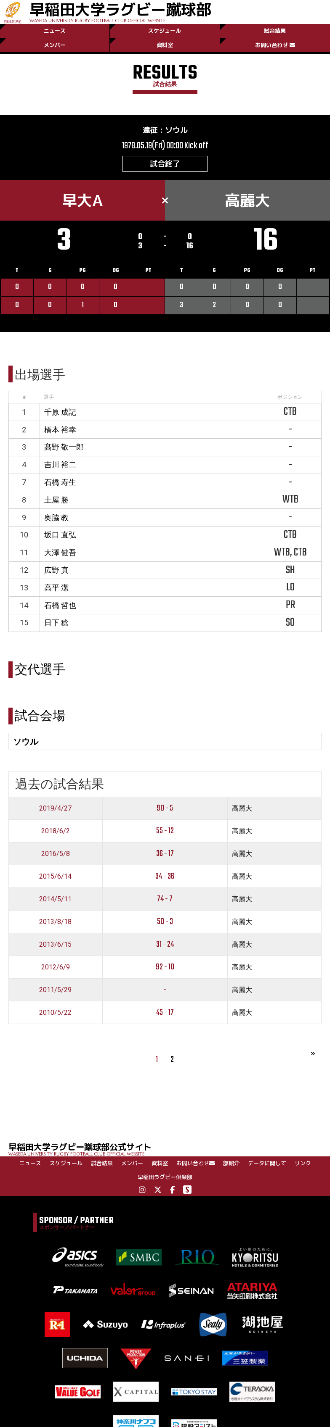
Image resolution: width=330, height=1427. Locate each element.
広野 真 (56, 570)
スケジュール (164, 30)
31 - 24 (165, 944)
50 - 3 (165, 921)
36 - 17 (165, 853)
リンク (303, 1163)
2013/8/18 (55, 922)
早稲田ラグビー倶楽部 (165, 1177)
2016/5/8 (55, 854)
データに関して (267, 1163)
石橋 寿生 (60, 482)
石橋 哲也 (60, 605)
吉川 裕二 (60, 464)
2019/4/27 (55, 808)
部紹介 (231, 1163)
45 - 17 (165, 1012)
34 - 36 (164, 876)
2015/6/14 (55, 876)
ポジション (290, 397)
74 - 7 (165, 899)
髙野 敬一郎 (64, 446)
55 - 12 (165, 830)
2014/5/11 (55, 899)
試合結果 (275, 30)
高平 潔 (56, 587)
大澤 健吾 (60, 552)
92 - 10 (165, 967)
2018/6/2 (55, 831)
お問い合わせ (275, 45)
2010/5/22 (55, 1012)
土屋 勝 (56, 499)
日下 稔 (56, 622)
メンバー (55, 45)
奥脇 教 (56, 517)
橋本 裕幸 (60, 429)
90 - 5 (165, 808)
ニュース (55, 30)
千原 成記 (60, 412)
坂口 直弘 (60, 534)
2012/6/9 (55, 967)
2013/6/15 (55, 944)
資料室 (165, 45)
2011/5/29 (55, 990)
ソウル (176, 130)
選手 (49, 397)
